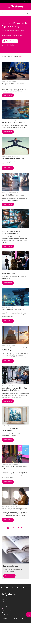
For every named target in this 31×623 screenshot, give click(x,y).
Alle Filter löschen (9, 45)
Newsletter (4, 599)
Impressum (4, 605)
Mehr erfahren (7, 95)
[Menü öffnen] (2, 13)
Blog (3, 601)
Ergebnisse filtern (10, 41)
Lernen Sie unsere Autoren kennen (12, 35)
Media (3, 603)
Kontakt (4, 607)
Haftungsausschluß (6, 610)
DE (28, 1)
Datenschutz (6, 609)
